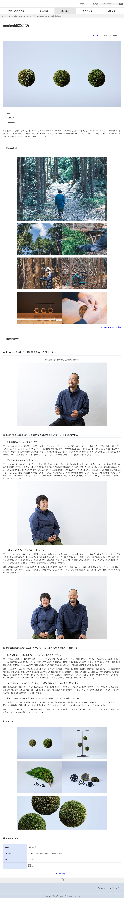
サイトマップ (114, 888)
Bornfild (11, 118)
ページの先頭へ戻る (62, 879)
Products (8, 721)
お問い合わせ (100, 888)
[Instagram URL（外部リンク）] (30, 866)
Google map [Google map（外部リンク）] (60, 874)
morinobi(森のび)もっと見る (111, 327)
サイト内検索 (103, 3)
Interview (11, 123)
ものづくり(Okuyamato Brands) (39, 16)
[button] (82, 3)
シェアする (96, 35)
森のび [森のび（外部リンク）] (30, 859)
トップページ (6, 16)
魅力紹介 (15, 16)
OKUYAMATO (23, 16)
